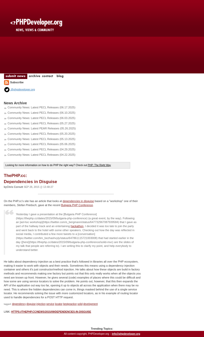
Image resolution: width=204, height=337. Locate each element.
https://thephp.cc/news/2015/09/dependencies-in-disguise (51, 311)
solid (80, 304)
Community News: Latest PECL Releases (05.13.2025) (41, 139)
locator (58, 304)
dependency (19, 304)
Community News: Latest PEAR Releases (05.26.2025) (42, 128)
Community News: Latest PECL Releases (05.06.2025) (41, 144)
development (90, 304)
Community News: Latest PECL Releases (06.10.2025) (41, 112)
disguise (31, 304)
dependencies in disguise (78, 201)
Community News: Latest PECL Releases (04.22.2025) (41, 154)
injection (41, 304)
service (50, 304)
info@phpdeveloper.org (126, 333)
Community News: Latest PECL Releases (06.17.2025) (41, 107)
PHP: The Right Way (99, 165)
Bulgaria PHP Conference (77, 205)
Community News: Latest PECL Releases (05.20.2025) (41, 133)
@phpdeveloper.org (19, 89)
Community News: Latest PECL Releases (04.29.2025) (41, 149)
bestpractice (70, 304)
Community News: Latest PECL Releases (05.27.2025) (41, 123)
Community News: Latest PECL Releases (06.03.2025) (41, 118)
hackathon (77, 226)
